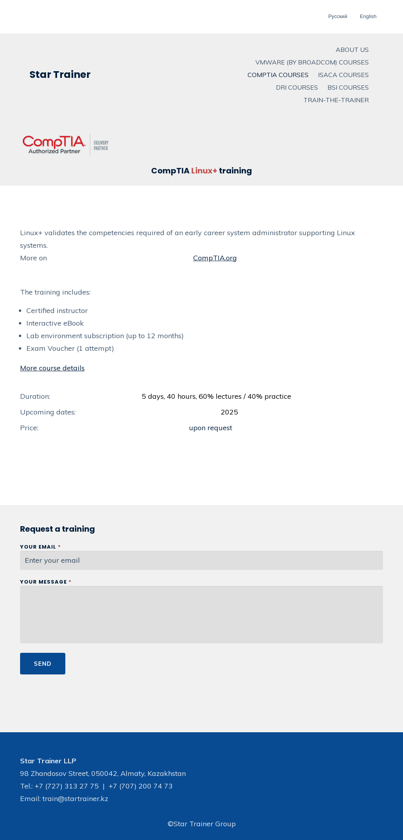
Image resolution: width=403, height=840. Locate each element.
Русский (337, 16)
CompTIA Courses (278, 75)
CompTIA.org (215, 257)
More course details (52, 367)
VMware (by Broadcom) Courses (312, 62)
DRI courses (297, 87)
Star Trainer (60, 74)
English (368, 16)
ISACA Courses (343, 75)
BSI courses (348, 87)
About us (352, 49)
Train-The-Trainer (336, 100)
